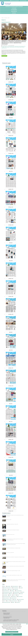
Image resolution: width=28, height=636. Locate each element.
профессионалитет (5, 46)
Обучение (21, 593)
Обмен (10, 593)
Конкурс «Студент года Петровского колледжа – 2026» (14, 575)
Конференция (15, 589)
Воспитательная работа (7, 587)
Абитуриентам (14, 11)
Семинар (14, 599)
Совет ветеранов (20, 599)
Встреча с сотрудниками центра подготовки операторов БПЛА (15, 566)
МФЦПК (22, 592)
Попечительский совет (6, 596)
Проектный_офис (12, 47)
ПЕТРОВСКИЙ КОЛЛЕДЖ (8, 4)
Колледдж (2, 47)
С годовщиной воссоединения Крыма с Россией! (13, 570)
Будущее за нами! (8, 519)
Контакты (14, 13)
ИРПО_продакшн (7, 47)
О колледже (14, 8)
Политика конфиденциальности (12, 631)
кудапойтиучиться (6, 590)
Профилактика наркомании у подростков (12, 524)
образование (16, 46)
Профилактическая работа (7, 599)
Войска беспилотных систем (10, 534)
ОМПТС (9, 595)
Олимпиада (5, 595)
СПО (24, 46)
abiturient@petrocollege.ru (7, 615)
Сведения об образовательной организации (14, 6)
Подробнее (4, 55)
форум (12, 602)
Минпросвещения (21, 46)
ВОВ (20, 586)
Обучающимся (14, 9)
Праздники (13, 596)
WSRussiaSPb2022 (14, 586)
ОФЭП (17, 595)
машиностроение (21, 47)
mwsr (4, 586)
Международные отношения (7, 592)
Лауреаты (12, 590)
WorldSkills (8, 586)
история (20, 587)
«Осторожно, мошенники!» (10, 552)
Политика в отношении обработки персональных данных (12, 634)
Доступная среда (23, 0)
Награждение (5, 593)
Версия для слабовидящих (14, 0)
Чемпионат (17, 602)
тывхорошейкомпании (11, 46)
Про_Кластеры (17, 47)
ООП (13, 595)
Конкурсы (10, 589)
